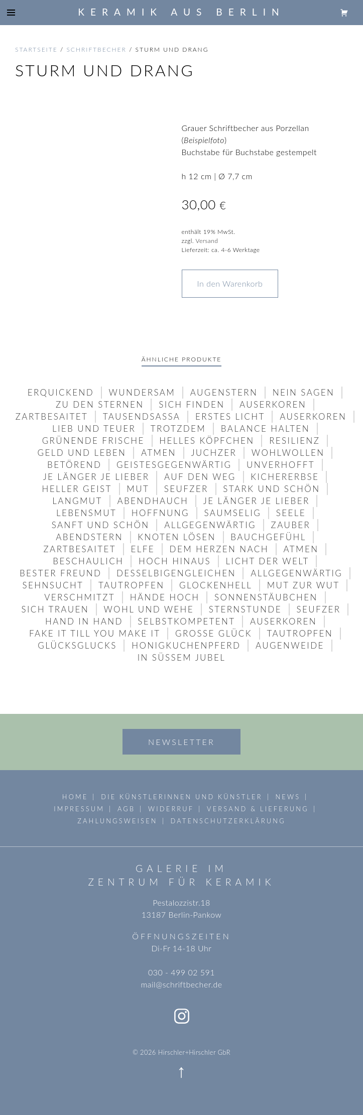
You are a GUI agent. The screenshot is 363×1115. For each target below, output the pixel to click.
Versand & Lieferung (258, 809)
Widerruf (171, 809)
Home (75, 797)
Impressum (79, 809)
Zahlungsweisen (117, 821)
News (287, 797)
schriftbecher (96, 49)
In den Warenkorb (230, 283)
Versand (206, 240)
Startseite (36, 49)
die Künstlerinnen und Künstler (181, 797)
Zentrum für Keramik (181, 882)
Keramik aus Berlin (181, 12)
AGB (126, 809)
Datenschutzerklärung (227, 821)
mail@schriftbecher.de (181, 984)
